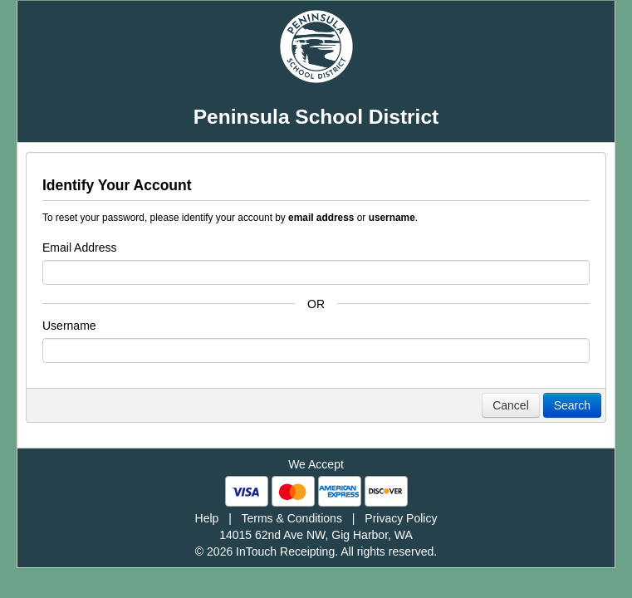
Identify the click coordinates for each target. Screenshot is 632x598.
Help (207, 518)
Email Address (79, 247)
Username (69, 325)
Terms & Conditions (292, 518)
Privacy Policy (401, 518)
